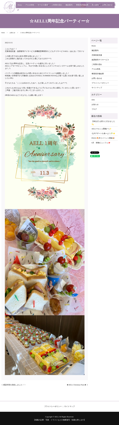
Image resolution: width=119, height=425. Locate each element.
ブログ (94, 109)
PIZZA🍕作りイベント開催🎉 (103, 138)
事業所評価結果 (88, 6)
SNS (93, 100)
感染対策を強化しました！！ (14, 385)
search (33, 10)
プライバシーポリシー (100, 83)
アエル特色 (31, 6)
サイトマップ (97, 88)
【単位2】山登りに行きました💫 (103, 122)
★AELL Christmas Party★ (76, 385)
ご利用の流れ (60, 6)
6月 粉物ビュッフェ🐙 (101, 143)
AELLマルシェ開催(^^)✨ (101, 129)
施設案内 (73, 6)
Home (20, 6)
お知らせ (12, 32)
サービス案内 (45, 6)
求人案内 (102, 6)
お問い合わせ (23, 10)
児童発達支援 (97, 55)
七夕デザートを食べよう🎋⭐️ (103, 133)
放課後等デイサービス (100, 60)
